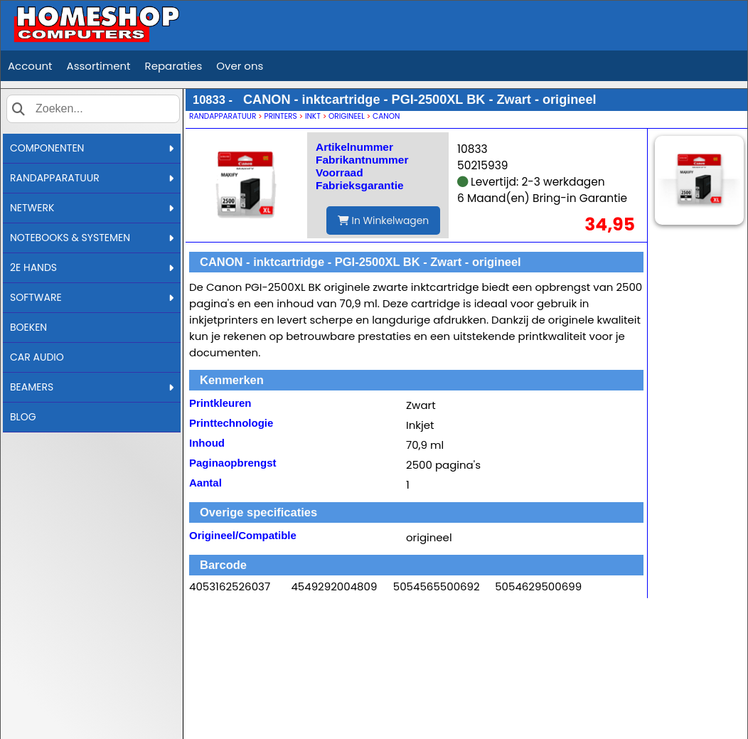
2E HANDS (91, 267)
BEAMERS (91, 387)
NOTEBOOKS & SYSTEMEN (91, 237)
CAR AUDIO (37, 357)
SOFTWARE (91, 297)
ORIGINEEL (346, 116)
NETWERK (91, 208)
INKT (313, 116)
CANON (386, 116)
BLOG (23, 417)
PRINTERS (281, 116)
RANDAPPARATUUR (91, 178)
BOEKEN (28, 327)
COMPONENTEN (91, 148)
